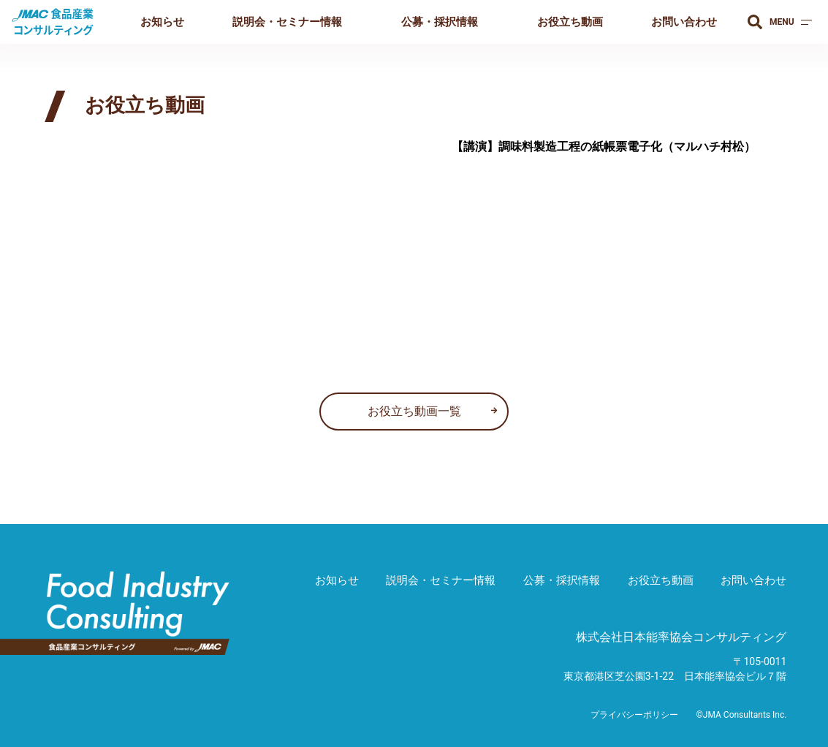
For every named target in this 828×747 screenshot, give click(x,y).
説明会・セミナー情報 (287, 22)
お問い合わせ (684, 22)
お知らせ (162, 22)
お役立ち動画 (570, 22)
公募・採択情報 (439, 22)
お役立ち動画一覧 (414, 411)
